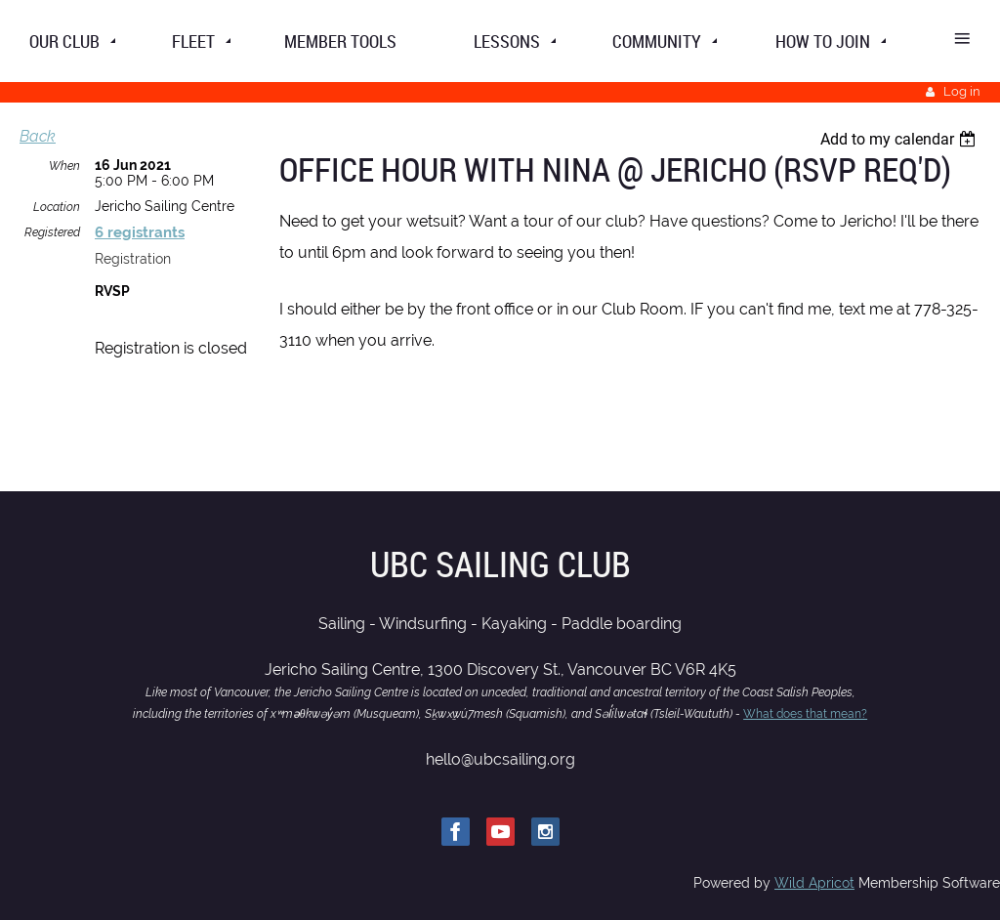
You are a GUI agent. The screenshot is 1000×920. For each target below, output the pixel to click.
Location (56, 207)
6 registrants (140, 232)
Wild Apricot (814, 883)
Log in (961, 91)
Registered (52, 232)
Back (38, 136)
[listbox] (900, 139)
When (64, 166)
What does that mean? (805, 714)
